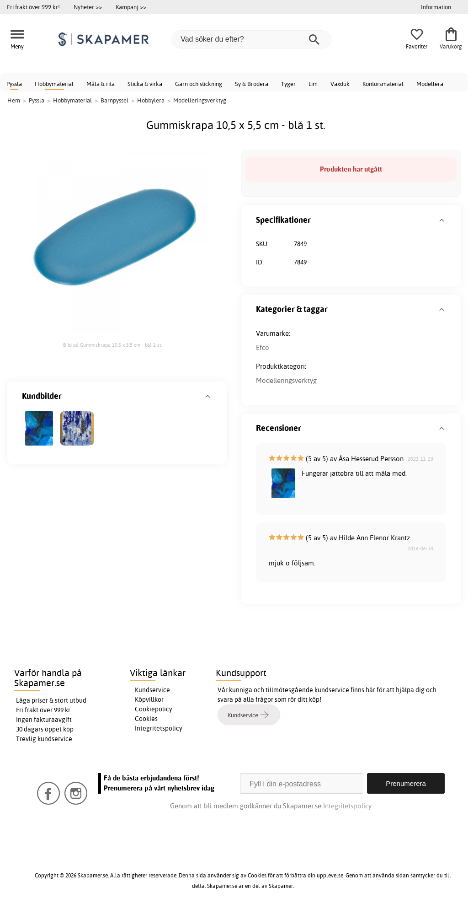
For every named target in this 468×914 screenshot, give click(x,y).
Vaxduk (340, 83)
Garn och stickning (198, 83)
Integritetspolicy (158, 728)
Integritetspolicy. (348, 805)
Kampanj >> (131, 7)
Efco (262, 347)
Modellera (429, 83)
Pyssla (14, 83)
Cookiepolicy (153, 709)
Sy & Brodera (251, 83)
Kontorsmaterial (383, 83)
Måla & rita (100, 83)
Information (436, 7)
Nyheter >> (88, 7)
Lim (313, 83)
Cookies (146, 719)
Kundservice (152, 690)
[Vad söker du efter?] (251, 39)
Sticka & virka (145, 83)
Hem (13, 100)
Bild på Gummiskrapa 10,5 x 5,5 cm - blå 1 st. (112, 345)
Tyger (288, 83)
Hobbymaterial (54, 83)
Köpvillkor (149, 699)
